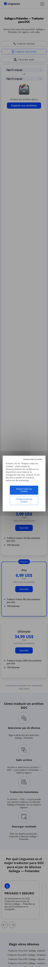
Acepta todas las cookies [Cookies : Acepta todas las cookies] (24, 490)
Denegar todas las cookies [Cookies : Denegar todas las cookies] (32, 459)
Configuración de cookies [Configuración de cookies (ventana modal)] (24, 500)
